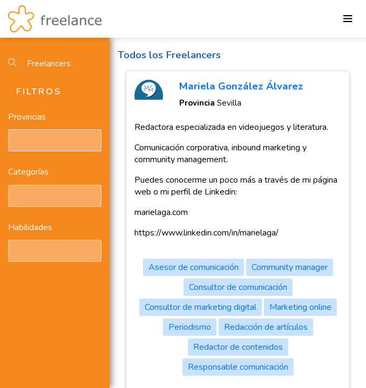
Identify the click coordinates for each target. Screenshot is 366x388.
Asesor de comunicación (193, 267)
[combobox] (54, 140)
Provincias (27, 117)
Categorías (28, 172)
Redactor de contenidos (238, 347)
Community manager (290, 267)
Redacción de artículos (266, 327)
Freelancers (39, 64)
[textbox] (13, 140)
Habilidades (30, 227)
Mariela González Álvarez (241, 86)
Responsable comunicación (238, 367)
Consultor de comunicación (238, 287)
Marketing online (300, 307)
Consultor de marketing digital (200, 307)
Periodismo (189, 327)
